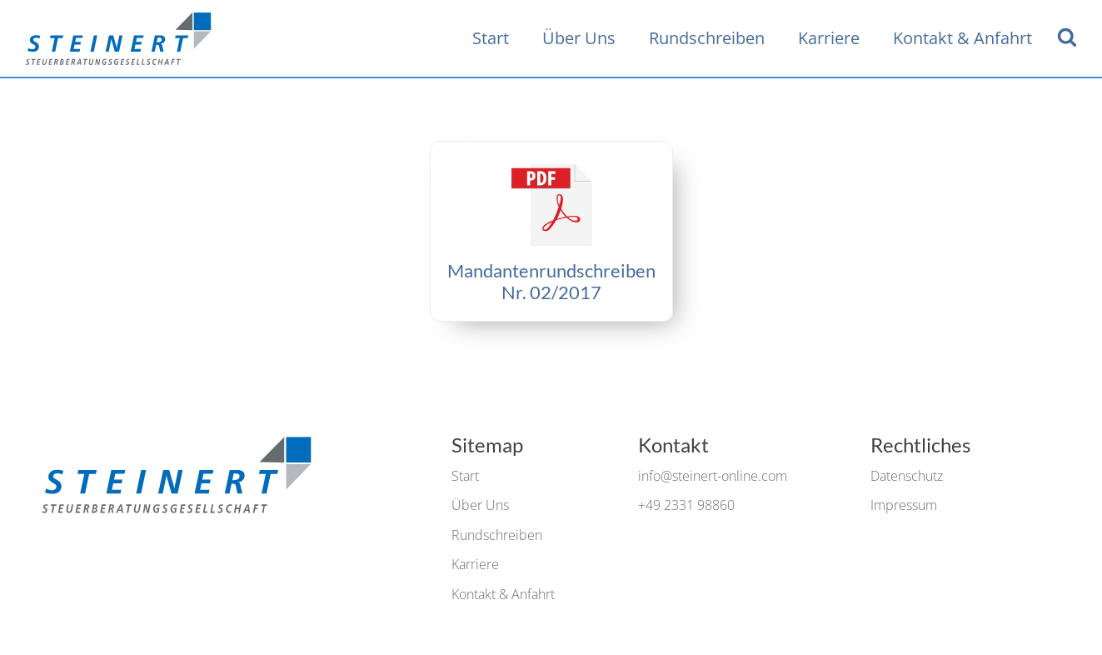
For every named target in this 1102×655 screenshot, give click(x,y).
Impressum (903, 505)
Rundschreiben (707, 38)
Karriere (829, 38)
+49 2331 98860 (686, 505)
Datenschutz (906, 476)
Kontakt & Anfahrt (962, 38)
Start (490, 38)
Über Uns (579, 38)
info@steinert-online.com (712, 476)
